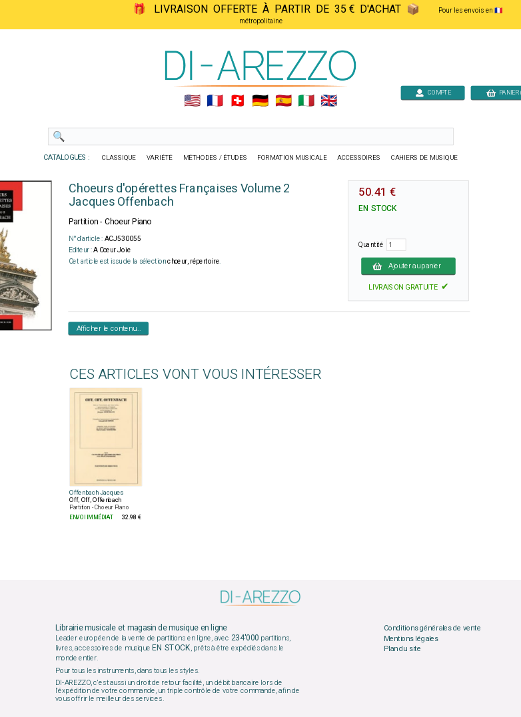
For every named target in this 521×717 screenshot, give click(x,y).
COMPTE (433, 92)
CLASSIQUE (119, 157)
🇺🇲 (192, 101)
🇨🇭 (237, 101)
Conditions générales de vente (432, 628)
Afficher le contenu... (109, 328)
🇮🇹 (306, 101)
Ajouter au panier (408, 265)
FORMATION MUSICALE (291, 157)
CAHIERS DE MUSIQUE (424, 157)
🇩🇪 (260, 101)
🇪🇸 (283, 101)
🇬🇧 (328, 101)
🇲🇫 (215, 101)
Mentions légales (411, 638)
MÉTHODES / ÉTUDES (215, 157)
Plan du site (402, 649)
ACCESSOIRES (358, 157)
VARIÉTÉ (160, 157)
